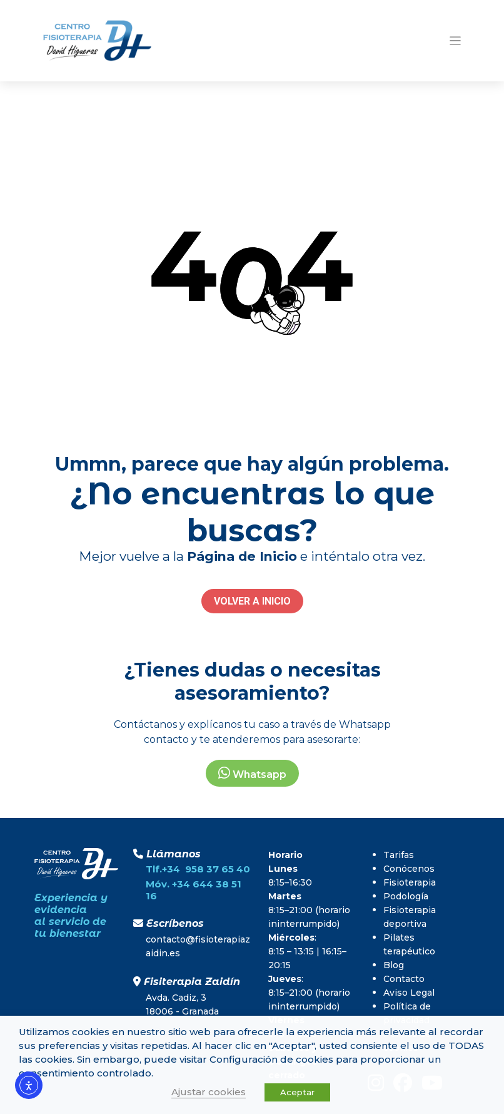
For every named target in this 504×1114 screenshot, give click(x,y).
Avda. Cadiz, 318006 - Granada (182, 1004)
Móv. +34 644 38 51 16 (193, 890)
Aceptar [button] (297, 1092)
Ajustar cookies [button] (208, 1092)
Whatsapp (252, 773)
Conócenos (409, 868)
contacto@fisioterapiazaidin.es (198, 946)
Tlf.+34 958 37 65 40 (198, 869)
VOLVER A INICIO (252, 601)
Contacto (404, 978)
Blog (393, 965)
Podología (405, 896)
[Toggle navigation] (455, 41)
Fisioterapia (409, 882)
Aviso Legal (409, 992)
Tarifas (398, 855)
